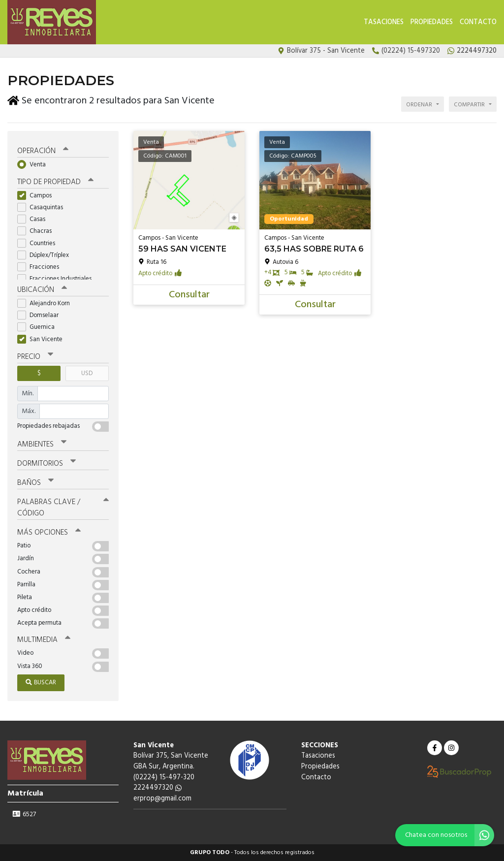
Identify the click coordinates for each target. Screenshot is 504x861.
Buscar (41, 682)
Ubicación (42, 290)
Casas (34, 219)
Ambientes (41, 444)
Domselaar (41, 315)
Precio (35, 357)
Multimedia (43, 640)
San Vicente (43, 339)
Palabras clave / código (63, 507)
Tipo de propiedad (55, 182)
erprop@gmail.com (162, 798)
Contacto (478, 22)
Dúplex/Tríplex (46, 255)
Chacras (37, 231)
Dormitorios (46, 464)
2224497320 (157, 788)
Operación (42, 151)
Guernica (39, 327)
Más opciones (49, 533)
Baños (35, 483)
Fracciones (41, 267)
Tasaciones (384, 22)
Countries (39, 243)
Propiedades (431, 22)
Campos (37, 195)
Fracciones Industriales (57, 279)
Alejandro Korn (46, 303)
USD (87, 373)
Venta (34, 164)
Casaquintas (43, 207)
